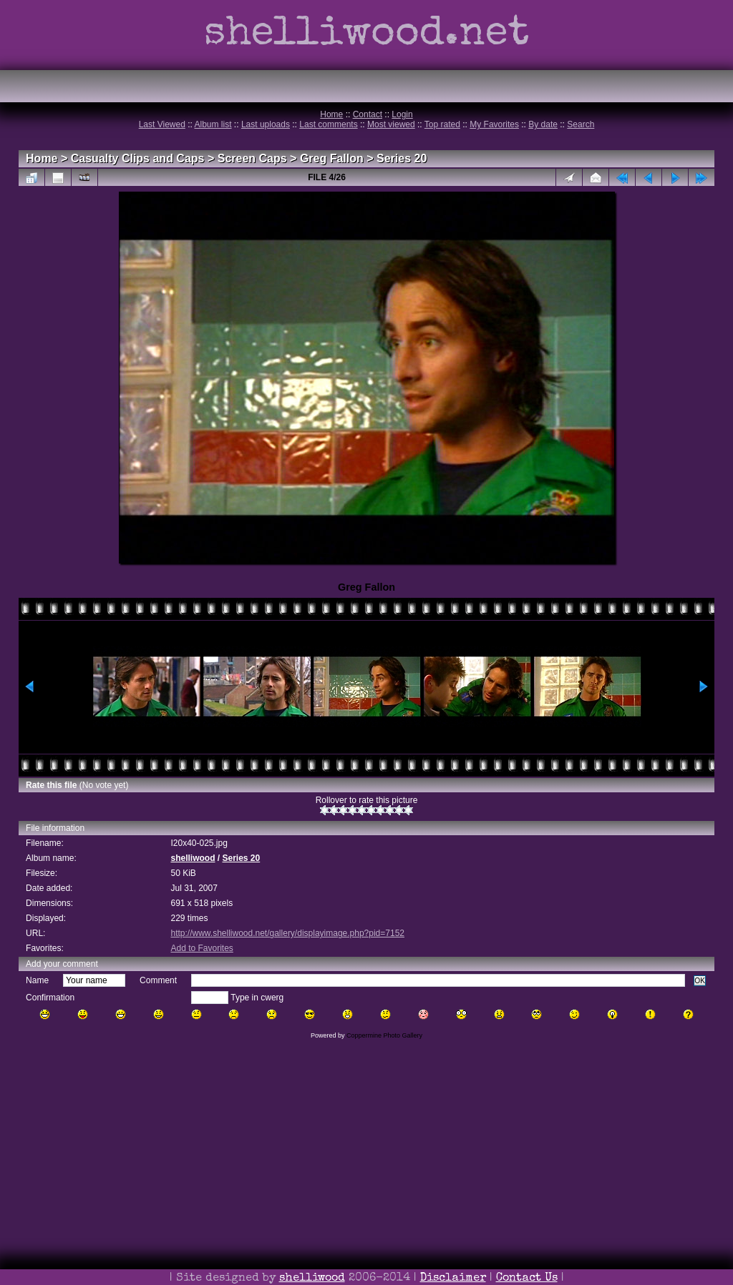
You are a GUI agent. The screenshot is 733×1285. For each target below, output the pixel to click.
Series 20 (402, 158)
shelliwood (192, 858)
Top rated (442, 124)
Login (402, 114)
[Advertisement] (366, 1182)
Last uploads (265, 124)
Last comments (328, 124)
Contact (367, 114)
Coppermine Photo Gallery (384, 1035)
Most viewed (391, 124)
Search (580, 124)
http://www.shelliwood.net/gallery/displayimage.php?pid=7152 (287, 933)
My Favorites (494, 124)
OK (699, 981)
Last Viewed (162, 124)
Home (331, 114)
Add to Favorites (201, 948)
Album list (213, 124)
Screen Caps (252, 158)
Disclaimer (453, 1278)
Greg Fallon (332, 158)
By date (543, 124)
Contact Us (527, 1278)
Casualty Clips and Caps (138, 158)
